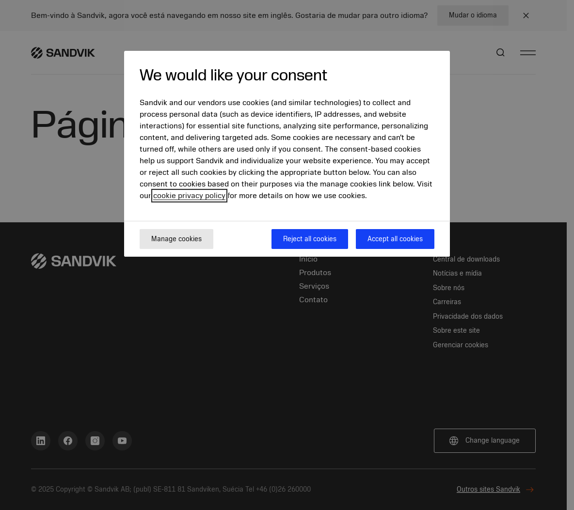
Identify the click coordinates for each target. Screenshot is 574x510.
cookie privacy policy (189, 196)
